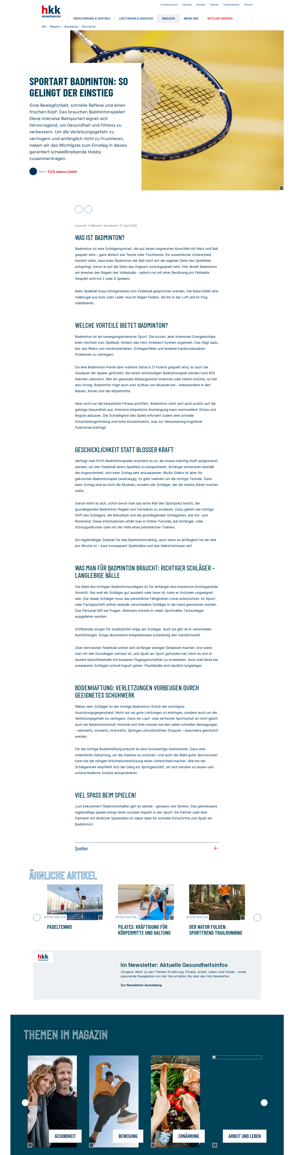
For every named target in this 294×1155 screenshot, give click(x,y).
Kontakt (200, 4)
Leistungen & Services (92, 1103)
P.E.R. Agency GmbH (62, 171)
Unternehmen (231, 4)
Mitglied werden (87, 1112)
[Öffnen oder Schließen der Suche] (244, 18)
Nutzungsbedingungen (61, 1147)
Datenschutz (88, 1147)
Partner (214, 4)
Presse (248, 4)
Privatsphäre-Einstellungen (154, 1147)
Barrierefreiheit (109, 1147)
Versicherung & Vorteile (47, 1103)
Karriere (187, 4)
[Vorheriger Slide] (36, 917)
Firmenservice (169, 4)
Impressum (36, 1147)
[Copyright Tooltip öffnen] (281, 188)
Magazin (124, 1103)
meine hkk (37, 1112)
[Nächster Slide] (257, 917)
